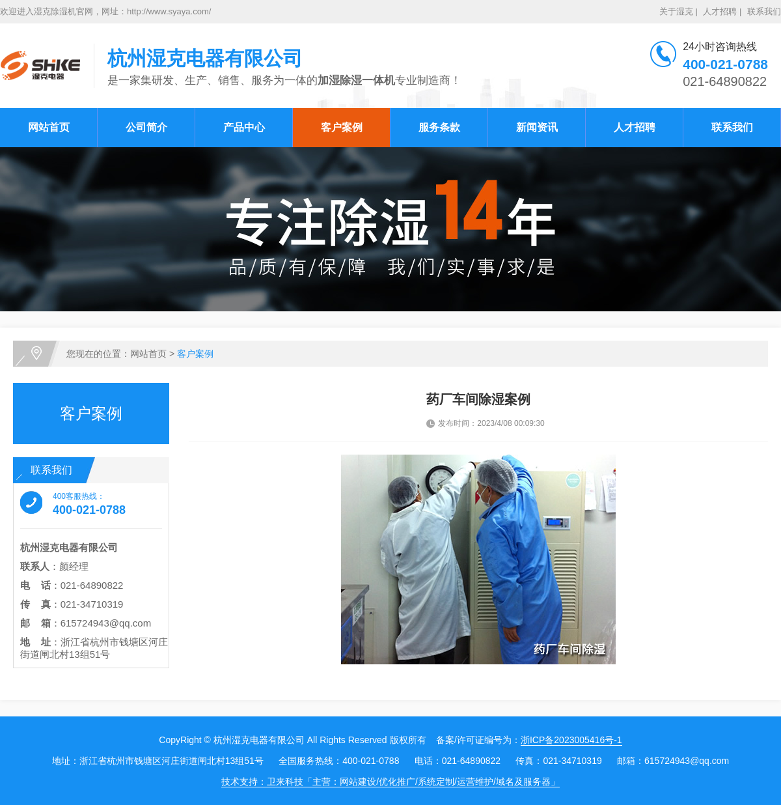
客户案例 (342, 127)
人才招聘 (720, 11)
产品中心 (244, 127)
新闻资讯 (537, 127)
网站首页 (49, 127)
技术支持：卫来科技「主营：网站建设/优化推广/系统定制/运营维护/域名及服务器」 (390, 781)
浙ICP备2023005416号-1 (571, 740)
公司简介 (146, 127)
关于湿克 (676, 11)
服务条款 (439, 127)
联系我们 (764, 11)
